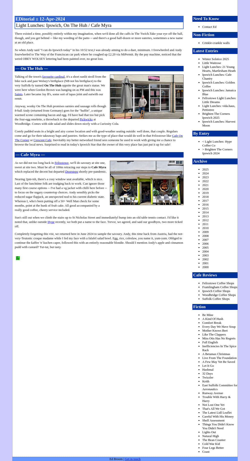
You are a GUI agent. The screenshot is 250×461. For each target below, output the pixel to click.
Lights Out (209, 432)
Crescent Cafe (42, 140)
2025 (205, 169)
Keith (205, 381)
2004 (205, 251)
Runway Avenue (212, 393)
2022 (205, 181)
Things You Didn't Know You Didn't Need (218, 426)
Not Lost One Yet (213, 405)
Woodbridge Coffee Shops (219, 295)
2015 (205, 208)
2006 (205, 243)
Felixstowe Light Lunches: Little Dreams (219, 100)
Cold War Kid (211, 444)
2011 (205, 224)
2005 (205, 247)
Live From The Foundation (219, 358)
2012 (205, 220)
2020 (205, 189)
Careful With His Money (218, 416)
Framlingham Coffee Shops (219, 287)
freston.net (126, 7)
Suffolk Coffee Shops (215, 299)
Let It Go (208, 365)
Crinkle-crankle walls (215, 43)
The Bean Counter (213, 440)
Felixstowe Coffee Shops (218, 283)
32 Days (207, 373)
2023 (205, 177)
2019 (205, 193)
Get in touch (132, 459)
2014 (205, 212)
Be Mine (207, 315)
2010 (205, 228)
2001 (205, 263)
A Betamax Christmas (216, 354)
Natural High (210, 436)
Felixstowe (62, 163)
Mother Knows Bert (215, 330)
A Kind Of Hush (212, 319)
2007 (205, 239)
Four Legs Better (213, 448)
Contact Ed (209, 27)
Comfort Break (211, 323)
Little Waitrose (211, 63)
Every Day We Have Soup (219, 326)
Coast (205, 451)
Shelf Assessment (213, 420)
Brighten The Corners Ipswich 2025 (216, 115)
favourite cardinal (53, 76)
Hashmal (207, 369)
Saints (18, 94)
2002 (205, 259)
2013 (205, 216)
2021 (205, 185)
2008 (205, 236)
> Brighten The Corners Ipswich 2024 (217, 151)
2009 (205, 232)
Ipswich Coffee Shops (216, 291)
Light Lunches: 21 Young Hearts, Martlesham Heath (219, 69)
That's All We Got (213, 408)
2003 (205, 255)
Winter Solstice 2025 (215, 59)
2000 (205, 267)
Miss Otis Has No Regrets (218, 338)
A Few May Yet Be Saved (218, 362)
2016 (205, 204)
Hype (51, 222)
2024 (205, 173)
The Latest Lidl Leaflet (216, 412)
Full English (210, 342)
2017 (205, 200)
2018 (205, 197)
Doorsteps (71, 171)
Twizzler (207, 377)
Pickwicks (86, 119)
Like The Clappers (214, 334)
